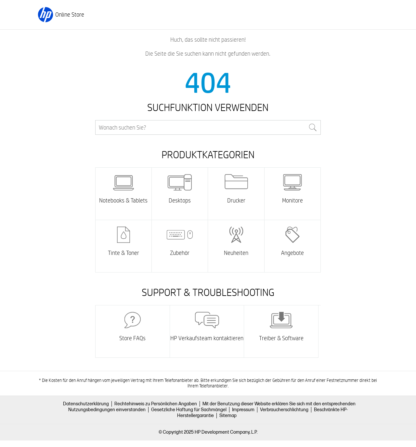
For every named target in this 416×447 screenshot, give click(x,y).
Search (313, 127)
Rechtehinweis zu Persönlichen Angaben (155, 404)
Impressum (243, 409)
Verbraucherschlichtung (284, 409)
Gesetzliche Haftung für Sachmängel (189, 409)
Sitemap (228, 415)
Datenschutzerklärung (86, 404)
